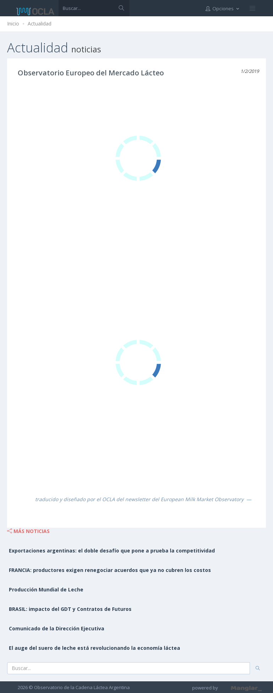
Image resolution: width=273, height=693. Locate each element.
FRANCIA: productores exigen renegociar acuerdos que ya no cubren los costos (110, 570)
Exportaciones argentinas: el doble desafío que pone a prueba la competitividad (112, 550)
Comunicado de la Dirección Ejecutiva (56, 628)
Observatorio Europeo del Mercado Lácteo (91, 73)
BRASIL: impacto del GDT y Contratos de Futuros (70, 609)
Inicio (13, 23)
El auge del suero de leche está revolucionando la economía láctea (94, 648)
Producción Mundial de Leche (46, 589)
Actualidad (39, 23)
